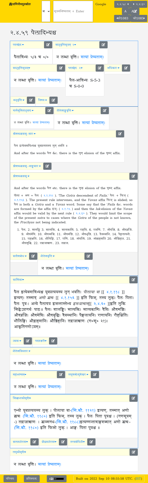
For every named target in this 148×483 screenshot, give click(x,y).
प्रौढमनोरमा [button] (49, 442)
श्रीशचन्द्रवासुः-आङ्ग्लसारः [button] (27, 166)
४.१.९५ (67, 209)
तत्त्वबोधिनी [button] (77, 442)
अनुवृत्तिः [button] (18, 100)
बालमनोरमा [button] (20, 442)
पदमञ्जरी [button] (41, 341)
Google (100, 4)
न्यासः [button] (17, 341)
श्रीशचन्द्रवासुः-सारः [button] (24, 134)
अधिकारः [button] (113, 68)
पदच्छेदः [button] (18, 45)
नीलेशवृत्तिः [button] (47, 256)
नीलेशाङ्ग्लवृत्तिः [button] (65, 110)
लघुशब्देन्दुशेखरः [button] (78, 374)
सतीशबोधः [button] (20, 256)
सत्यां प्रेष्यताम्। (92, 57)
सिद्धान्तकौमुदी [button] (22, 398)
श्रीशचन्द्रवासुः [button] (21, 176)
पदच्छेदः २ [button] (75, 68)
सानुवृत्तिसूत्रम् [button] (21, 68)
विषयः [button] (42, 100)
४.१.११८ (49, 195)
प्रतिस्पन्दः (31, 479)
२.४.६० (139, 4)
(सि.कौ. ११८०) (35, 416)
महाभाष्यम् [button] (19, 374)
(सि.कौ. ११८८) (68, 422)
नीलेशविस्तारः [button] (21, 351)
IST (138, 479)
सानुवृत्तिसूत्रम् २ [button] (65, 45)
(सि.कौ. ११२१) (83, 411)
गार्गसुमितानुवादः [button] (23, 110)
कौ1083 (122, 18)
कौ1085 (139, 18)
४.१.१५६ (20, 200)
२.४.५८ (122, 4)
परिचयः (10, 479)
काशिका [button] (18, 280)
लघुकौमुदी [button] (19, 452)
